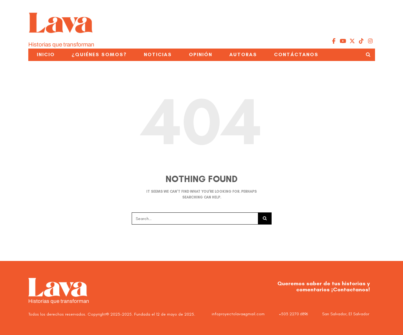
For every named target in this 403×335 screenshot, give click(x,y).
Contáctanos (296, 54)
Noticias (158, 54)
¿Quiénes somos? (99, 54)
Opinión (200, 54)
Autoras (243, 54)
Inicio (46, 54)
